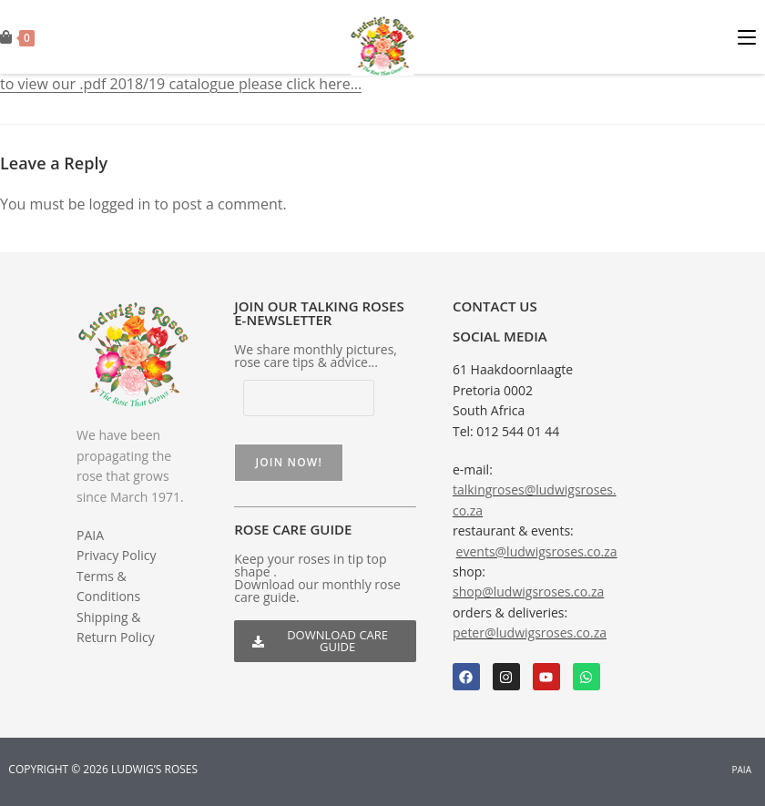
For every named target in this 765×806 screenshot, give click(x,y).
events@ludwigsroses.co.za (536, 551)
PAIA (90, 535)
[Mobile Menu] (751, 36)
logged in (120, 204)
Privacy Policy (116, 555)
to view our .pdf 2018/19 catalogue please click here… (181, 84)
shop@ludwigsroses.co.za (528, 591)
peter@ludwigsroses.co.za (530, 632)
